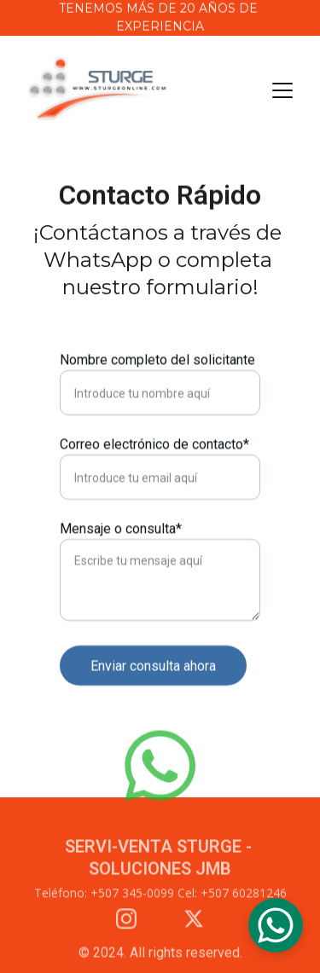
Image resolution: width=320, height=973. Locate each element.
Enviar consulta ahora (153, 666)
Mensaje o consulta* (121, 529)
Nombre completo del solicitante (157, 360)
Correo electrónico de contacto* (154, 445)
